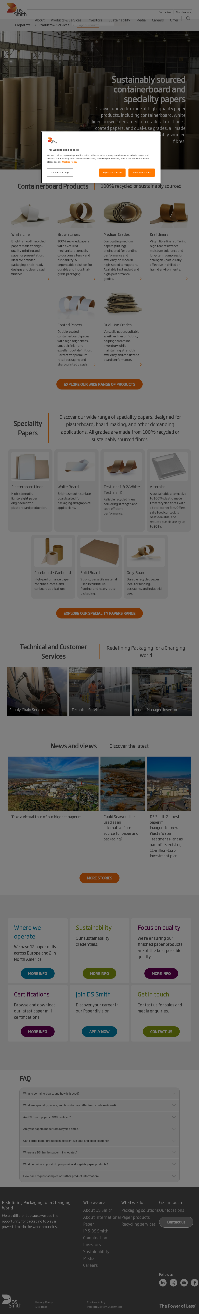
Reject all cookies (112, 172)
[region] (101, 157)
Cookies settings (60, 172)
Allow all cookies (141, 172)
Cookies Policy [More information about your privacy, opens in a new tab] (69, 162)
